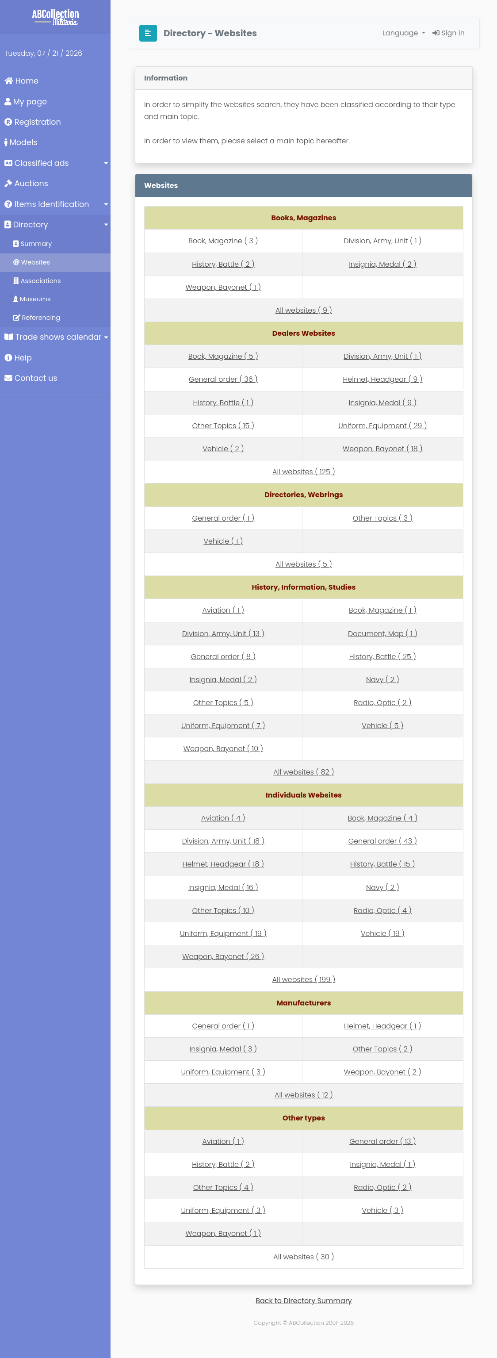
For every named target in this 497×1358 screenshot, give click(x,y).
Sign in (448, 33)
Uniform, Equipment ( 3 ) (223, 1072)
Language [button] (401, 33)
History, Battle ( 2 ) (223, 264)
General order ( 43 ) (382, 841)
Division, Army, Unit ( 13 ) (223, 634)
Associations (37, 280)
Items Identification (46, 204)
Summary (32, 243)
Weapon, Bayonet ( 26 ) (223, 956)
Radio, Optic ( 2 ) (382, 703)
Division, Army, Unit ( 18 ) (223, 841)
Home (21, 81)
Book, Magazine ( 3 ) (223, 241)
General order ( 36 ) (223, 379)
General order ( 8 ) (223, 657)
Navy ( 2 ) (382, 680)
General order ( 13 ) (382, 1141)
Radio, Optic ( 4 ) (383, 910)
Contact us (30, 378)
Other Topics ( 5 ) (223, 703)
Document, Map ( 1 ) (382, 634)
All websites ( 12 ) (304, 1095)
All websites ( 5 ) (303, 564)
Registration (32, 122)
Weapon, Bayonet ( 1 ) (223, 287)
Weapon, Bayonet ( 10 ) (224, 749)
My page (25, 101)
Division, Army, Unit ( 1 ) (383, 241)
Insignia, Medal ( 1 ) (382, 1164)
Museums (31, 299)
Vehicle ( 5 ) (382, 726)
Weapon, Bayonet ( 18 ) (383, 449)
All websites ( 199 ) (304, 979)
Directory (26, 224)
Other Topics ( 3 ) (383, 518)
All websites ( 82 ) (303, 772)
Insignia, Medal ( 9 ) (383, 403)
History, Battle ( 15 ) (382, 864)
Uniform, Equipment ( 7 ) (223, 726)
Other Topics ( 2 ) (383, 1049)
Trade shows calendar (53, 337)
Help (18, 358)
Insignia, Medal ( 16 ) (223, 887)
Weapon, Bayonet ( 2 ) (382, 1072)
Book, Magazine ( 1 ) (383, 610)
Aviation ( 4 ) (223, 818)
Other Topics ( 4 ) (223, 1187)
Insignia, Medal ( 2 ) (383, 264)
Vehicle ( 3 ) (383, 1210)
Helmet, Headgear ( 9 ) (382, 379)
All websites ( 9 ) (303, 310)
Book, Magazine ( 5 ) (223, 356)
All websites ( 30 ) (303, 1257)
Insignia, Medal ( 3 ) (223, 1049)
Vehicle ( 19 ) (383, 933)
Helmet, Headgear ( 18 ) (223, 864)
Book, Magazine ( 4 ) (382, 818)
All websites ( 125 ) (303, 472)
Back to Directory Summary (304, 1301)
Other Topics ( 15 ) (223, 426)
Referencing (36, 317)
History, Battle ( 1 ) (223, 403)
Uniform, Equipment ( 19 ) (223, 933)
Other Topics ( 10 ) (223, 910)
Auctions (26, 183)
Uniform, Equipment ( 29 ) (382, 426)
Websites (31, 262)
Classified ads (36, 163)
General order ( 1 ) (223, 518)
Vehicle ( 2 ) (223, 449)
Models (20, 142)
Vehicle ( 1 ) (223, 541)
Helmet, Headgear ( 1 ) (382, 1026)
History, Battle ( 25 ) (382, 657)
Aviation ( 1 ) (224, 610)
